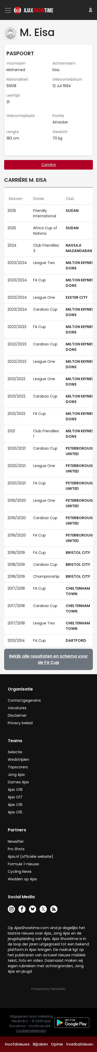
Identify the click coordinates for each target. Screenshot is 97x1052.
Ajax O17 (15, 797)
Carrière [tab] (48, 164)
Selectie (15, 752)
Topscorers (18, 767)
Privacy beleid (20, 723)
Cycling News (20, 871)
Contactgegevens (24, 700)
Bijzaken (40, 1044)
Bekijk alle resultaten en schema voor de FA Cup (48, 659)
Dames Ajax (18, 782)
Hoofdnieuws (17, 1044)
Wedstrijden (18, 759)
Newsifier (16, 841)
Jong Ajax (16, 774)
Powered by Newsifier (48, 989)
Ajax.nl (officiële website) (30, 856)
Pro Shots (16, 849)
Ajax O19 (15, 789)
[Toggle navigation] (8, 10)
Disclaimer (17, 715)
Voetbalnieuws (80, 1044)
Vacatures (17, 707)
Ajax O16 (15, 804)
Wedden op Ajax (22, 879)
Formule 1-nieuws (23, 864)
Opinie (57, 1044)
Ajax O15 (15, 812)
